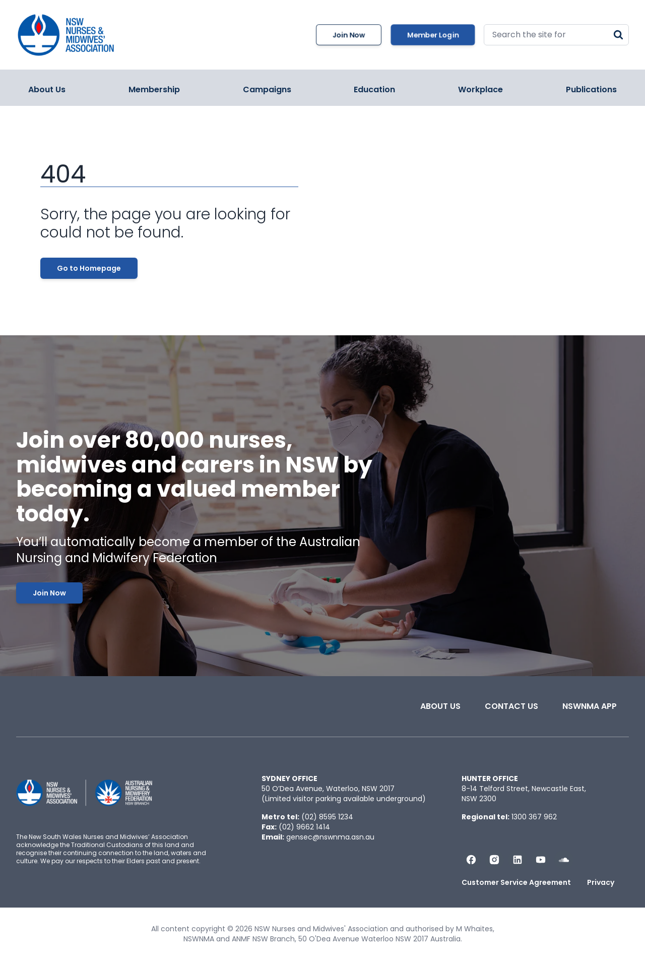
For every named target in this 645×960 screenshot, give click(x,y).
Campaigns (267, 89)
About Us (47, 89)
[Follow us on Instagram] (494, 859)
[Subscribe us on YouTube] (540, 859)
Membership (154, 89)
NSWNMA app (589, 706)
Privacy (600, 882)
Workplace (480, 89)
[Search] (618, 34)
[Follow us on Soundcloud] (563, 859)
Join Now (348, 35)
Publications (591, 89)
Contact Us (511, 706)
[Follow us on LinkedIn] (517, 859)
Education (374, 89)
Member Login (433, 35)
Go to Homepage (89, 268)
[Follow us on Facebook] (471, 859)
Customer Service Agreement (516, 882)
